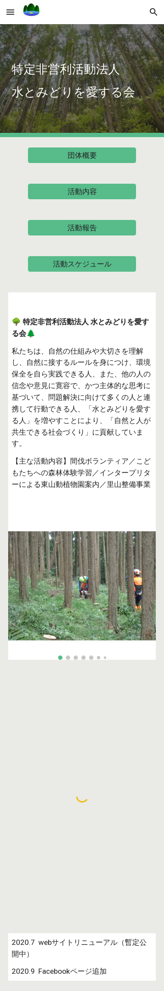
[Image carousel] (82, 595)
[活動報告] (81, 228)
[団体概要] (81, 155)
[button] (10, 12)
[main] (82, 81)
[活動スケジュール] (81, 264)
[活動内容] (81, 191)
